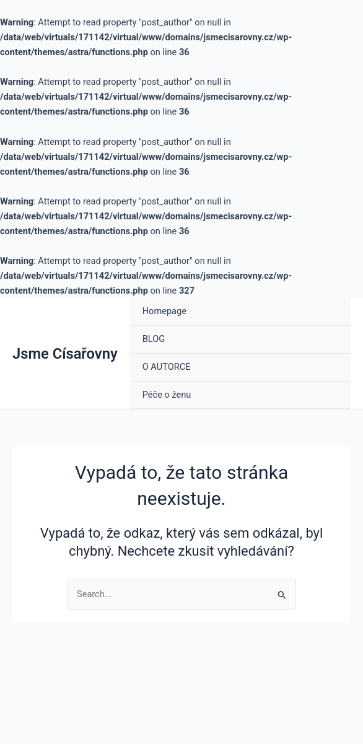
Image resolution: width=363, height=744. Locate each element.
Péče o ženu (166, 394)
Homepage (164, 311)
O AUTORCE (166, 366)
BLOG (153, 338)
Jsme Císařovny (65, 353)
